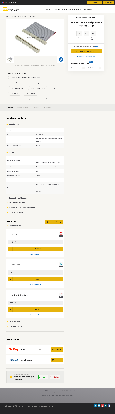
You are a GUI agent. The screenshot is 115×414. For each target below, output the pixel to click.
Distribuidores (80, 56)
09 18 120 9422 (32, 16)
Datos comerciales (16, 212)
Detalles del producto (23, 107)
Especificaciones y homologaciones (22, 207)
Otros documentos (16, 326)
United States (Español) (8, 2)
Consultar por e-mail (90, 56)
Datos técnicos (14, 321)
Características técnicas (17, 198)
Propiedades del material (18, 203)
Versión (11, 152)
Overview (10, 107)
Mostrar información (34, 254)
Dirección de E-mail (55, 393)
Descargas (36, 107)
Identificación (14, 124)
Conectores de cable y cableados (18, 16)
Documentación (15, 225)
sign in (96, 46)
